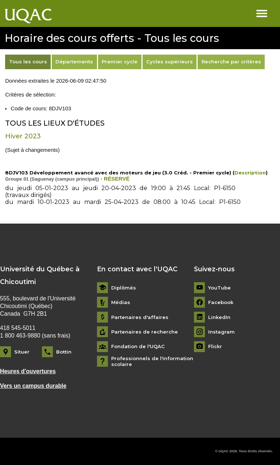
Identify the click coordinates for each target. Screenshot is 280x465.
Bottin (63, 352)
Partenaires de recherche (144, 332)
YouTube (219, 288)
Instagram (221, 332)
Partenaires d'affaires (139, 317)
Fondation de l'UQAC (138, 346)
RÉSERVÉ (117, 179)
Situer (22, 352)
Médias (120, 302)
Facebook (220, 302)
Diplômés (123, 288)
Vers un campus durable (33, 386)
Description (250, 173)
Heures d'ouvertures (28, 371)
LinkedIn (219, 317)
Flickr (215, 346)
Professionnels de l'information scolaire (152, 361)
